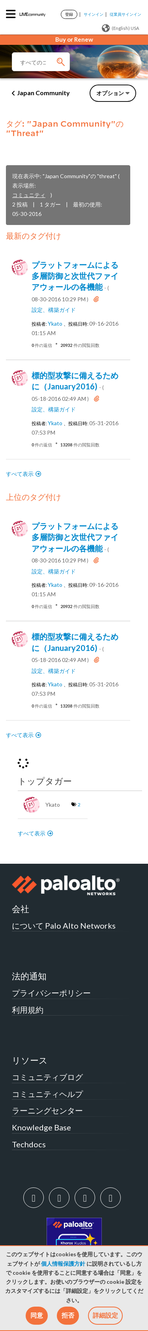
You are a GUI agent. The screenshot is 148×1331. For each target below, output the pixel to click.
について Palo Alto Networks (64, 925)
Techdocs (29, 1144)
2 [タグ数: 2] (79, 804)
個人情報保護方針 (63, 1264)
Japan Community (43, 92)
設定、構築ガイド (54, 310)
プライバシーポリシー (51, 992)
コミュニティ (28, 195)
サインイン (93, 14)
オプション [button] (110, 93)
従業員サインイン (125, 14)
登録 (69, 14)
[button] (37, 1316)
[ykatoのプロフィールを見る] (55, 323)
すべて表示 (20, 473)
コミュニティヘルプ (47, 1094)
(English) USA (120, 28)
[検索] (41, 61)
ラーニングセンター (47, 1110)
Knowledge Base (41, 1127)
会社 (20, 908)
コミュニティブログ (47, 1077)
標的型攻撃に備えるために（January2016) (75, 386)
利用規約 (27, 1009)
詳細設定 (105, 1315)
